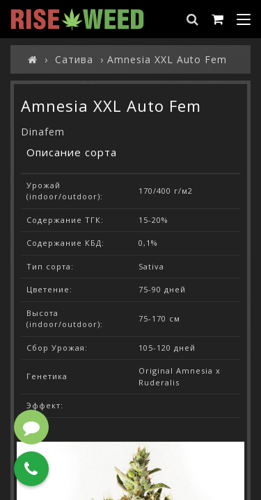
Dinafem (43, 131)
